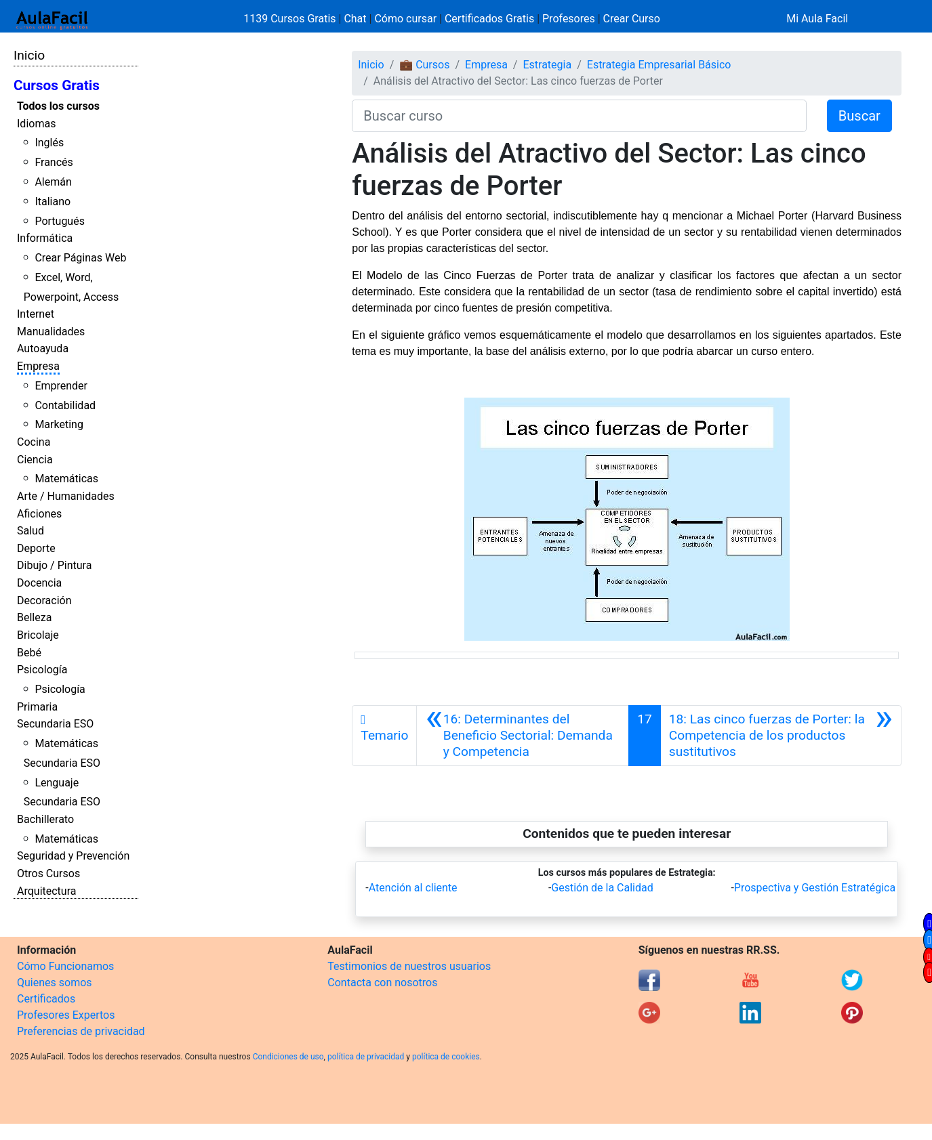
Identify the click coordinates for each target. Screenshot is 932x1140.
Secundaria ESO (55, 723)
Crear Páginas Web (80, 257)
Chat (355, 18)
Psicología (42, 669)
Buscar (859, 116)
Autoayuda (42, 348)
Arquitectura (46, 891)
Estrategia (547, 64)
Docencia (39, 582)
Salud (30, 530)
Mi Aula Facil (817, 18)
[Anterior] (522, 735)
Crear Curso (631, 18)
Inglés (49, 142)
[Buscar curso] (579, 116)
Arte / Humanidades (66, 496)
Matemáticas (66, 478)
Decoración (44, 600)
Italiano (52, 201)
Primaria (37, 706)
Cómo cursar (405, 18)
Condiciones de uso (288, 1056)
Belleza (34, 617)
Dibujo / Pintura (54, 565)
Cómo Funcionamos (65, 966)
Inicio (29, 55)
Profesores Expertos (66, 1015)
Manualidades (51, 331)
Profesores (568, 18)
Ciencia (35, 459)
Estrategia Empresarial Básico (659, 64)
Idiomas (36, 123)
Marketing (59, 424)
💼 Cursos (424, 64)
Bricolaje (38, 635)
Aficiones (39, 513)
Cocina (33, 442)
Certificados (46, 998)
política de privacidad (365, 1056)
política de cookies (446, 1056)
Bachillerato (45, 819)
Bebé (29, 652)
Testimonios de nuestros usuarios (409, 966)
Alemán (53, 181)
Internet (35, 314)
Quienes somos (54, 982)
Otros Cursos (48, 873)
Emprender (61, 385)
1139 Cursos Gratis (290, 18)
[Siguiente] (780, 735)
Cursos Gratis (57, 85)
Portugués (60, 221)
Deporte (36, 548)
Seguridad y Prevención (73, 855)
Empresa (38, 366)
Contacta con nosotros (382, 982)
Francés (54, 162)
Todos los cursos (58, 106)
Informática (45, 238)
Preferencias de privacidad (81, 1031)
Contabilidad (65, 405)
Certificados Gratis (489, 18)
